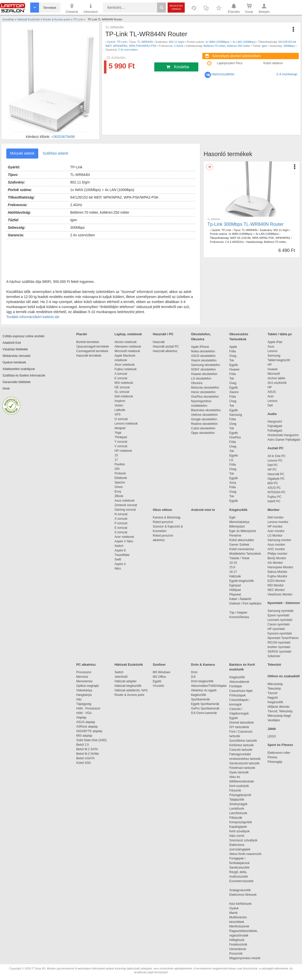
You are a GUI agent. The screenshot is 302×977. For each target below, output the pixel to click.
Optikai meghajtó (87, 686)
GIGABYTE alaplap (90, 731)
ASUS (272, 392)
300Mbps (289, 45)
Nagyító (273, 697)
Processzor (83, 672)
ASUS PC (274, 488)
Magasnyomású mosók (244, 958)
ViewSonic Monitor (280, 594)
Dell (270, 405)
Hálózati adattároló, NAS (131, 690)
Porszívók (236, 953)
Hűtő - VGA (84, 713)
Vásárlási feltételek (15, 349)
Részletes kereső (176, 7)
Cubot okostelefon (203, 428)
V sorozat (121, 446)
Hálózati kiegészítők (128, 686)
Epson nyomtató (278, 615)
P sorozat (121, 523)
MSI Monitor (276, 585)
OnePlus (235, 437)
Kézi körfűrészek (243, 904)
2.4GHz (178, 45)
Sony (232, 482)
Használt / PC (163, 334)
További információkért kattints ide (32, 317)
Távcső (272, 693)
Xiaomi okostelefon (203, 360)
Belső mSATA (86, 758)
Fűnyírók (235, 790)
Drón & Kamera (203, 664)
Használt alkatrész (165, 351)
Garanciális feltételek (16, 382)
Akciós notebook (126, 342)
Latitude (120, 410)
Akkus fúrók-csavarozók (245, 854)
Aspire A (120, 564)
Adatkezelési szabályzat (19, 369)
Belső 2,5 (82, 744)
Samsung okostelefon (205, 365)
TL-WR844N (145, 41)
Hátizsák (235, 576)
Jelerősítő (121, 677)
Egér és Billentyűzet (242, 531)
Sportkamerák (200, 699)
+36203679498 (63, 137)
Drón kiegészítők (202, 681)
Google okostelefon (204, 419)
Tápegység (83, 704)
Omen (119, 487)
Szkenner (274, 656)
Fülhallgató (275, 430)
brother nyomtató (279, 647)
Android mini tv (203, 510)
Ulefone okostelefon (204, 415)
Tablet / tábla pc (280, 334)
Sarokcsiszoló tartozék (244, 763)
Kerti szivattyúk (239, 831)
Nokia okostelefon (203, 351)
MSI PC (273, 483)
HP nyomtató (276, 629)
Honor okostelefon (203, 392)
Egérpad (235, 585)
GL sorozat (122, 392)
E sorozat (121, 378)
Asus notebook (124, 500)
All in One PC (277, 456)
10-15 (233, 563)
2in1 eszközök (277, 383)
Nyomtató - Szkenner (284, 603)
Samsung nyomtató (280, 611)
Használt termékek (88, 355)
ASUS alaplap (86, 722)
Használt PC (276, 474)
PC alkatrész (86, 664)
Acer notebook (124, 537)
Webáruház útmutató (16, 356)
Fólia (232, 351)
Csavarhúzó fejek (243, 691)
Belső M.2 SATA (87, 749)
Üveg (232, 356)
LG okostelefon (201, 378)
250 (117, 469)
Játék (272, 729)
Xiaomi (234, 392)
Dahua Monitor (277, 572)
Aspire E (120, 550)
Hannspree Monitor (280, 567)
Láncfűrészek (240, 813)
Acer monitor (276, 531)
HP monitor (275, 526)
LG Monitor (275, 535)
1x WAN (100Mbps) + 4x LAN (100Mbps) (230, 41)
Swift (118, 559)
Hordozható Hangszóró (283, 435)
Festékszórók (238, 944)
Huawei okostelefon (204, 374)
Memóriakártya (239, 522)
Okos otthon (162, 510)
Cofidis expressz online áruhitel (23, 336)
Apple (233, 347)
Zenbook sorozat (126, 505)
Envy (118, 491)
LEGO (272, 736)
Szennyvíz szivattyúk (243, 840)
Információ (91, 8)
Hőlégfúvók (236, 940)
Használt (159, 342)
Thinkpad (121, 437)
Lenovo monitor (278, 522)
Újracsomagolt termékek (92, 346)
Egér (232, 517)
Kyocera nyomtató (280, 633)
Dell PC (273, 465)
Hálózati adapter (125, 681)
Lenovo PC (275, 460)
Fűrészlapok (240, 695)
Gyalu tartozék (239, 772)
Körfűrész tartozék (241, 745)
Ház (79, 699)
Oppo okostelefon (203, 433)
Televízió (274, 664)
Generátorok (237, 949)
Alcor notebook (125, 364)
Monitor (274, 510)
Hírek (6, 388)
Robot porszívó (163, 522)
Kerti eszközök (239, 786)
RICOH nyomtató (279, 642)
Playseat (235, 594)
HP (270, 364)
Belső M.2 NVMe (88, 754)
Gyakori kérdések (14, 362)
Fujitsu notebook (126, 369)
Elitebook (121, 478)
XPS (118, 414)
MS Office (159, 677)
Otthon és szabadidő (284, 676)
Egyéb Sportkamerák (206, 704)
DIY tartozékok (239, 727)
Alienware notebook (128, 346)
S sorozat (121, 532)
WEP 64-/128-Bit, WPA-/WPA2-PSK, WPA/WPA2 (260, 237)
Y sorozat (121, 441)
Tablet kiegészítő (279, 360)
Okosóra (196, 383)
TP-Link (122, 41)
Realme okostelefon (204, 424)
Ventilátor (274, 720)
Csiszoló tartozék (240, 749)
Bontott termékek (87, 342)
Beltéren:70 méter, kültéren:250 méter (227, 45)
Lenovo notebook (126, 423)
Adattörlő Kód (12, 343)
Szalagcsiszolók (240, 890)
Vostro (119, 405)
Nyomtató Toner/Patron (283, 638)
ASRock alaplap (87, 726)
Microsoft (274, 373)
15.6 (232, 567)
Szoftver (159, 664)
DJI (193, 677)
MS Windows (161, 672)
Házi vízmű (236, 836)
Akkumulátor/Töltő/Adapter (209, 686)
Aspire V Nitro (125, 541)
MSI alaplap (84, 735)
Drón (194, 672)
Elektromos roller (279, 753)
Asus (271, 346)
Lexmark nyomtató (280, 620)
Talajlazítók (236, 799)
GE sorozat (123, 387)
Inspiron (120, 401)
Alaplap (81, 717)
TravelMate (123, 555)
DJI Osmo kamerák (204, 713)
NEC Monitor (276, 590)
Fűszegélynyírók (241, 795)
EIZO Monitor (276, 581)
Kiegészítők (238, 510)
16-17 (233, 572)
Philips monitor (277, 553)
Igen (264, 45)
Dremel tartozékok (244, 722)
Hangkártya (84, 695)
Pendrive (235, 535)
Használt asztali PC (166, 346)
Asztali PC (276, 448)
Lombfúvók (236, 808)
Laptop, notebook (128, 334)
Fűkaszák (235, 817)
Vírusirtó (158, 686)
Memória (82, 677)
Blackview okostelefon (206, 410)
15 (116, 455)
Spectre (120, 482)
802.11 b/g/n (176, 41)
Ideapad (120, 428)
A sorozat (121, 373)
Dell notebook (124, 396)
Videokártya (84, 690)
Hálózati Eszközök (129, 664)
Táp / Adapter (238, 612)
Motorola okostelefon (205, 387)
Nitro (118, 568)
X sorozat (121, 518)
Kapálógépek (238, 827)
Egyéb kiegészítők (241, 581)
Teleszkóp (274, 688)
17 (116, 460)
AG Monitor (275, 563)
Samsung (235, 415)
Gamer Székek (239, 544)
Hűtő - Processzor (88, 708)
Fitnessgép (275, 762)
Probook (120, 473)
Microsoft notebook (127, 351)
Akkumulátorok (241, 682)
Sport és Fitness (280, 745)
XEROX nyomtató (279, 651)
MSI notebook (124, 383)
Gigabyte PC (276, 478)
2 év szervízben (128, 49)
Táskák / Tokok (239, 558)
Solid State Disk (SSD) (91, 740)
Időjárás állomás (278, 706)
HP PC (272, 469)
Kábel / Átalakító (241, 599)
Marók (236, 913)
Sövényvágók (240, 804)
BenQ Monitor (277, 558)
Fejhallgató (275, 426)
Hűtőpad (235, 590)
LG (231, 460)
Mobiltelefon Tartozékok (245, 553)
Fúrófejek (238, 686)
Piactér (81, 334)
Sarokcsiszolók (241, 867)
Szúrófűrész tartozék (243, 740)
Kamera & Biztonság (166, 517)
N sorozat (121, 514)
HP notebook (123, 451)
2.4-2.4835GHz (234, 241)
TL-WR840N (249, 230)
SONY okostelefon (203, 369)
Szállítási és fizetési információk (24, 375)
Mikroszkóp (275, 684)
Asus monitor (276, 544)
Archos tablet (276, 378)
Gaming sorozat (126, 509)
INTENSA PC (276, 492)
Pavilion (120, 464)
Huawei (234, 369)
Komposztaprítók (240, 822)
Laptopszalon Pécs (229, 63)
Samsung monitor (279, 540)
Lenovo (272, 351)
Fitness (272, 757)
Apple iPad (275, 342)
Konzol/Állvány (239, 617)
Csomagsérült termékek (92, 351)
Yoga (118, 432)
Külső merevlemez (241, 549)
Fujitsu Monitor (277, 576)
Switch (119, 546)
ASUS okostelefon (203, 356)
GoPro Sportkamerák (205, 708)
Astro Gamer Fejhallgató (284, 439)
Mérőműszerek (239, 926)
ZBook (119, 496)
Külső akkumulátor (241, 540)
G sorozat (121, 419)
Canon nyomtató (279, 624)
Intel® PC (274, 501)
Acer (271, 396)
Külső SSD (83, 763)
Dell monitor (276, 517)
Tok (231, 360)
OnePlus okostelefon (205, 396)
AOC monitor (276, 549)
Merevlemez (84, 681)
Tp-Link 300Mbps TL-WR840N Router (245, 224)
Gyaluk (239, 908)
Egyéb (233, 365)
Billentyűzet (237, 526)
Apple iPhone (200, 347)
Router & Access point (129, 695)
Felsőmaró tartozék (242, 768)
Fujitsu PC (274, 497)
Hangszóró (275, 421)
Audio (272, 414)
